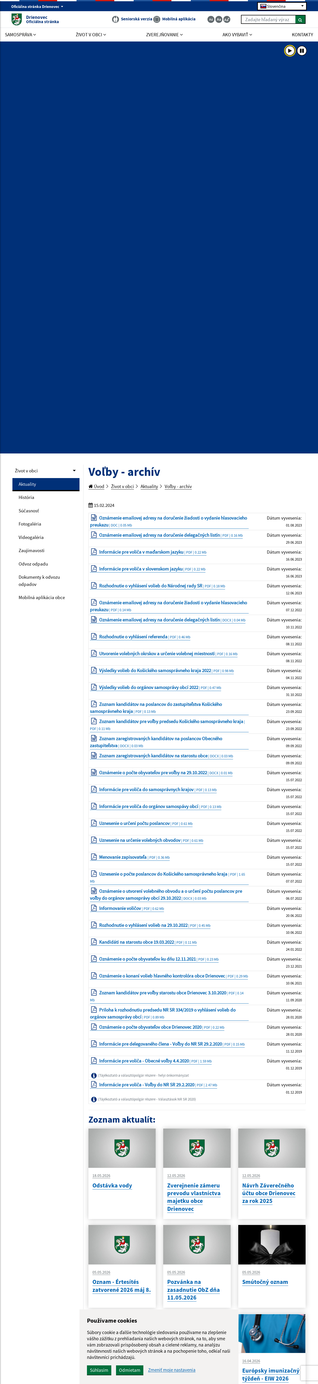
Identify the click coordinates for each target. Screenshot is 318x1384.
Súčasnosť (29, 511)
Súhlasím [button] (99, 1370)
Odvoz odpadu (33, 564)
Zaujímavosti (31, 550)
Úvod (96, 486)
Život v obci (26, 471)
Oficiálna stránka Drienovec (37, 6)
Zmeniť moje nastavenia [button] (172, 1370)
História (26, 497)
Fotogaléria (30, 524)
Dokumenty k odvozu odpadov (39, 580)
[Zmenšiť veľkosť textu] (210, 19)
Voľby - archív (178, 486)
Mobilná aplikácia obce (42, 597)
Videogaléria (31, 537)
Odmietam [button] (129, 1370)
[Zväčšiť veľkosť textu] (226, 19)
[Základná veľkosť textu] (218, 19)
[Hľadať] (300, 19)
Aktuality (27, 484)
